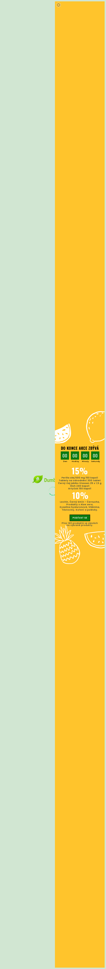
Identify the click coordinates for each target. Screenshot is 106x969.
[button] (58, 5)
